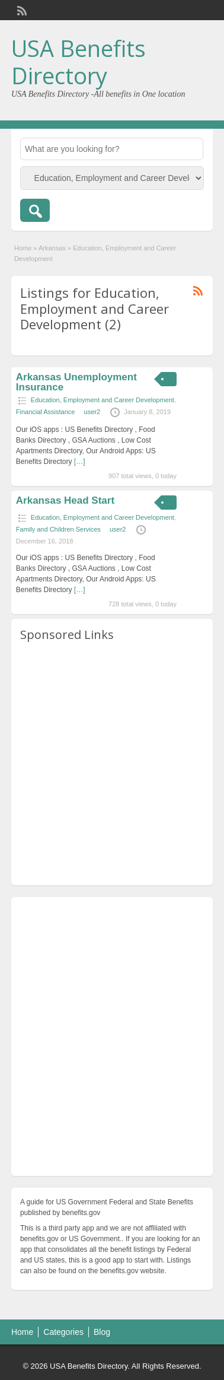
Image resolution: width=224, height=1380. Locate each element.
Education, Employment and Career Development (102, 399)
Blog (102, 1332)
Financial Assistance (45, 411)
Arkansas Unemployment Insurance (76, 382)
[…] (79, 461)
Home (22, 248)
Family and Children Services (58, 529)
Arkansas (52, 248)
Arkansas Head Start (65, 500)
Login (198, 10)
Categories (63, 1332)
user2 (92, 411)
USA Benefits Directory (78, 62)
